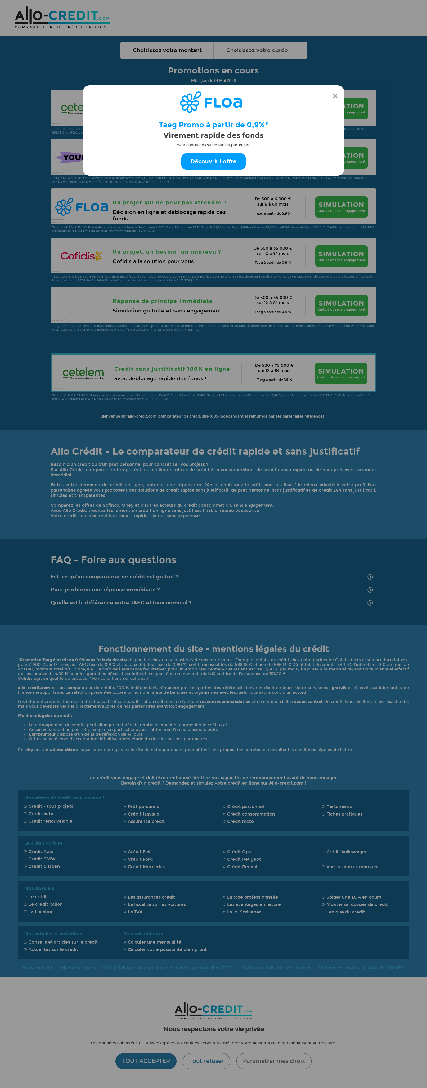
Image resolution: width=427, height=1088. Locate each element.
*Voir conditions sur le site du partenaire (213, 145)
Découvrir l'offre (213, 161)
